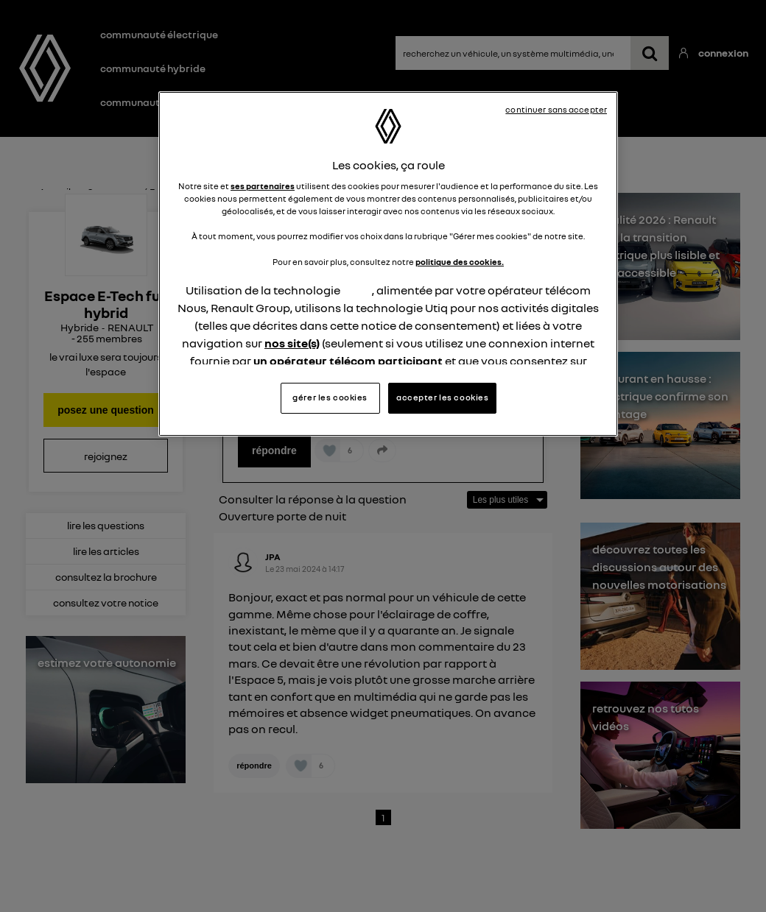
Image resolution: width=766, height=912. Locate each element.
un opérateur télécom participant (348, 305)
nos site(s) (292, 287)
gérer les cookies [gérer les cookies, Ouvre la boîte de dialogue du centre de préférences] (330, 342)
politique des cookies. (459, 207)
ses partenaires (263, 131)
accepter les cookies (442, 342)
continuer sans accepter (556, 110)
